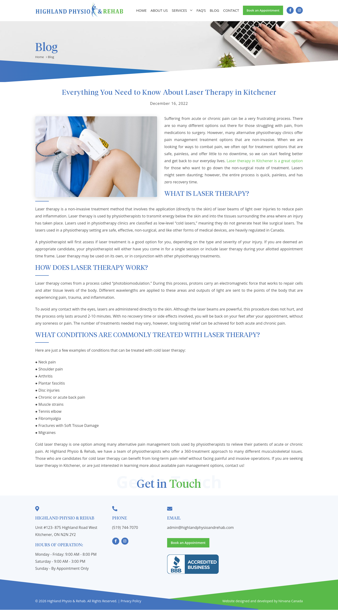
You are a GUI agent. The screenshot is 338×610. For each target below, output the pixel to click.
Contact (229, 10)
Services (179, 10)
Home (142, 10)
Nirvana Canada (290, 601)
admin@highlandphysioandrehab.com (200, 527)
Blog (213, 10)
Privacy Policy (131, 601)
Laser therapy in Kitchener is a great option (265, 160)
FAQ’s (200, 10)
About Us (159, 10)
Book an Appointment (262, 10)
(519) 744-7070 (125, 527)
